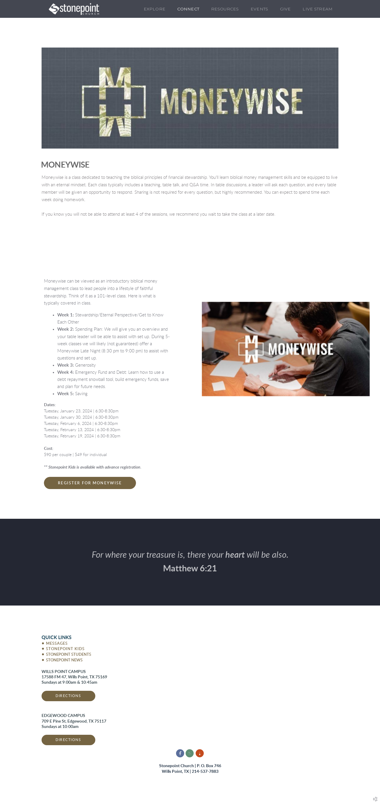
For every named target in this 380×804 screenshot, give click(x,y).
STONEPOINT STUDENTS (66, 655)
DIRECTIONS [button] (68, 696)
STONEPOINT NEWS (62, 660)
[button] (90, 483)
